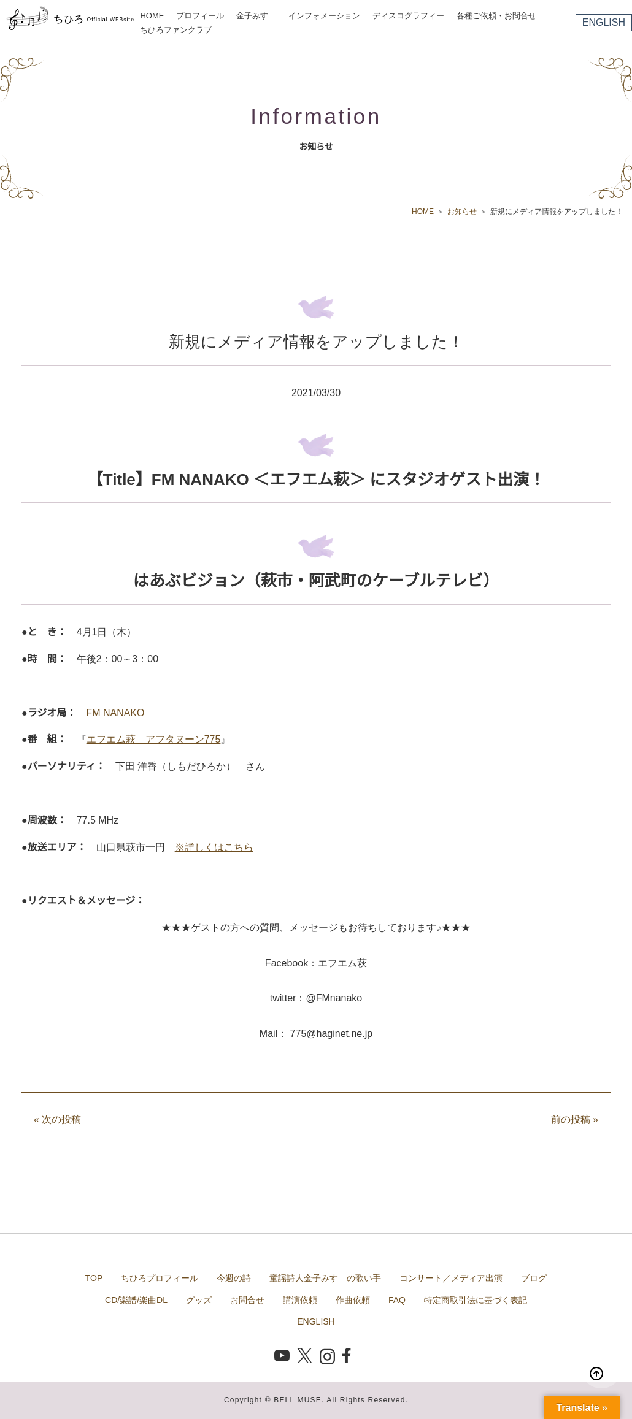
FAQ (397, 1300)
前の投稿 (574, 1119)
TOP (94, 1278)
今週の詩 (234, 1278)
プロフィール (200, 16)
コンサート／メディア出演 (451, 1278)
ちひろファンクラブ (176, 30)
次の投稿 (57, 1119)
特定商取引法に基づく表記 (475, 1300)
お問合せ (247, 1300)
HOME (152, 16)
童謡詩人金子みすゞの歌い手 (325, 1278)
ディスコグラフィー (408, 16)
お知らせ (462, 211)
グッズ (199, 1300)
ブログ (534, 1278)
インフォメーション (324, 16)
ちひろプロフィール (159, 1278)
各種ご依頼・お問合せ (496, 16)
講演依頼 (300, 1300)
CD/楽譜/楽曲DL (136, 1300)
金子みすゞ (256, 16)
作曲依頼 (353, 1300)
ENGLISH (603, 22)
